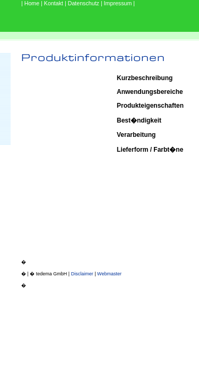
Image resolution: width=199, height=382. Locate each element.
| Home (31, 3)
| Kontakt (53, 3)
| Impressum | (118, 3)
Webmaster (109, 273)
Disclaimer (82, 273)
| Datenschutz (83, 3)
